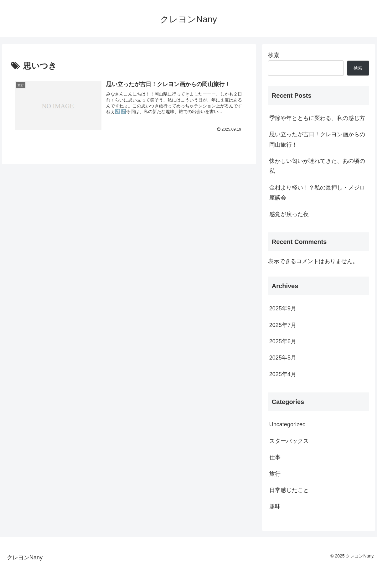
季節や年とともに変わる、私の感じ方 (317, 118)
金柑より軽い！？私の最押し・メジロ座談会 (317, 192)
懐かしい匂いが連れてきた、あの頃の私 (317, 166)
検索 (273, 55)
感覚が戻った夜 (289, 214)
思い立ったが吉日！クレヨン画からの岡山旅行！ (317, 139)
